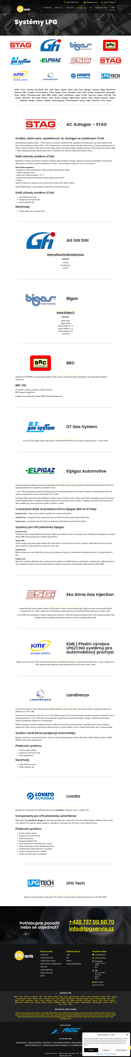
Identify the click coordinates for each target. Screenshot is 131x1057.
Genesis (17, 1015)
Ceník (113, 7)
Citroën (81, 1013)
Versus (105, 1002)
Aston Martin (36, 1013)
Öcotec (106, 1000)
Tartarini (76, 1002)
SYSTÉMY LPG (81, 7)
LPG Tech (62, 1000)
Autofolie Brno (21, 1042)
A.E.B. (21, 996)
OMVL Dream (19, 1002)
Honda (32, 1015)
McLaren (19, 1016)
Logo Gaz (48, 1000)
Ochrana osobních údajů (110, 1054)
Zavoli (70, 1004)
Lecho (36, 1000)
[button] (127, 1035)
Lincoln (99, 1015)
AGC (40, 996)
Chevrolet (70, 1013)
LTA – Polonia (70, 1000)
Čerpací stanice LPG (46, 972)
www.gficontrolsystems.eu (65, 254)
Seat (89, 1016)
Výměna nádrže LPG (46, 969)
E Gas (29, 998)
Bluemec (103, 996)
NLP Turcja (87, 1000)
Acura (22, 1013)
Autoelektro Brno (77, 1045)
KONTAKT (112, 10)
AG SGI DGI (34, 996)
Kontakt (68, 960)
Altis (65, 996)
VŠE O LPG (70, 7)
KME (113, 998)
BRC (109, 996)
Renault (73, 1016)
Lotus (103, 1015)
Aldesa (55, 996)
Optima (26, 1002)
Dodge (102, 1013)
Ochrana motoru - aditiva (47, 960)
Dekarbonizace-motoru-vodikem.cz (56, 1045)
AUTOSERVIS (47, 7)
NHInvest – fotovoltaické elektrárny (57, 1042)
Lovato (55, 1000)
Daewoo (91, 1013)
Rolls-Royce (80, 1016)
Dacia (86, 1013)
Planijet (37, 1002)
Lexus (94, 1015)
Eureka (63, 998)
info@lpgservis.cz (91, 928)
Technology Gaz (86, 1002)
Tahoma (70, 1002)
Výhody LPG (44, 954)
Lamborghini (76, 1015)
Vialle (111, 1002)
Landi (22, 1000)
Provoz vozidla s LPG (46, 957)
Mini (34, 1016)
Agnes (50, 996)
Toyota (111, 1016)
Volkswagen (63, 1018)
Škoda (93, 1016)
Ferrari (107, 1013)
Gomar (92, 998)
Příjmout (91, 1050)
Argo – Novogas (74, 996)
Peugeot (58, 1016)
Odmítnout (106, 1050)
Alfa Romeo (28, 1013)
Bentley (46, 1013)
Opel (49, 1016)
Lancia (83, 1015)
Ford (113, 1013)
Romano (44, 1002)
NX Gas (94, 1000)
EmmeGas (47, 998)
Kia (63, 1015)
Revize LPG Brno (101, 7)
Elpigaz (35, 998)
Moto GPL (79, 1000)
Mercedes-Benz (27, 1016)
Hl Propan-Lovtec (100, 998)
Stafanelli (57, 1002)
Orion (32, 1002)
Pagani (54, 1016)
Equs (53, 998)
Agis (45, 996)
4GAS (15, 996)
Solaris (50, 1002)
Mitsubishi (39, 1016)
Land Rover (88, 1015)
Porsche (64, 1016)
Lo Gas (42, 1000)
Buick (59, 1013)
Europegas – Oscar (82, 998)
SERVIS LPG (59, 7)
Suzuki (107, 1016)
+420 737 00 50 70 (91, 921)
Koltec (17, 1000)
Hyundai (22, 1015)
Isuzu (51, 1015)
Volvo (69, 1018)
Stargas (63, 1002)
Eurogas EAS (71, 998)
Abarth (18, 1013)
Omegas (112, 1000)
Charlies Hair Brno (35, 1042)
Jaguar (56, 1015)
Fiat (110, 1013)
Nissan (45, 1016)
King (108, 998)
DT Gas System (21, 998)
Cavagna (114, 996)
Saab (85, 1016)
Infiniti (47, 1015)
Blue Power (95, 996)
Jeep (59, 1015)
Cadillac (64, 1013)
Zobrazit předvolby (121, 1050)
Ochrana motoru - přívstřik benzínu (50, 963)
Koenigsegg (68, 1015)
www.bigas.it (65, 312)
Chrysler (76, 1013)
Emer (40, 998)
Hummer (36, 1015)
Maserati (108, 1015)
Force (100, 1000)
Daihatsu (97, 1013)
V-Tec (65, 1004)
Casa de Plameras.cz (33, 1045)
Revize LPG (43, 966)
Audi (42, 1013)
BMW (50, 1013)
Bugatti (55, 1013)
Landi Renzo (29, 1000)
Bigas (89, 996)
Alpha (61, 996)
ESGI (57, 998)
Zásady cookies (100, 1054)
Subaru (102, 1016)
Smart (97, 1016)
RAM (69, 1016)
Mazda (114, 1015)
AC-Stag (26, 996)
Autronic (83, 996)
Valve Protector (97, 1002)
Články (42, 975)
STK (90, 7)
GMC (27, 1015)
